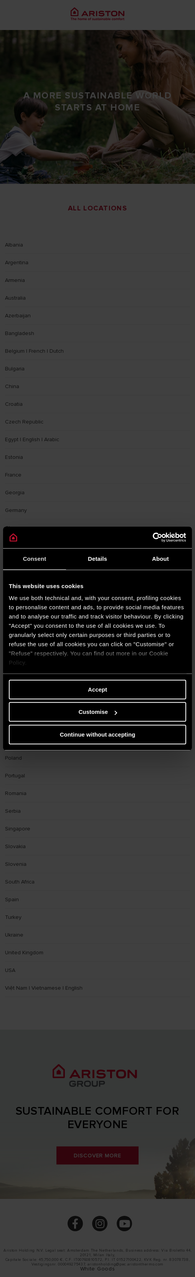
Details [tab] (97, 558)
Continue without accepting (98, 734)
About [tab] (160, 558)
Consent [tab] (34, 558)
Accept (97, 689)
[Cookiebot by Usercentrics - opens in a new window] (152, 537)
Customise (97, 712)
